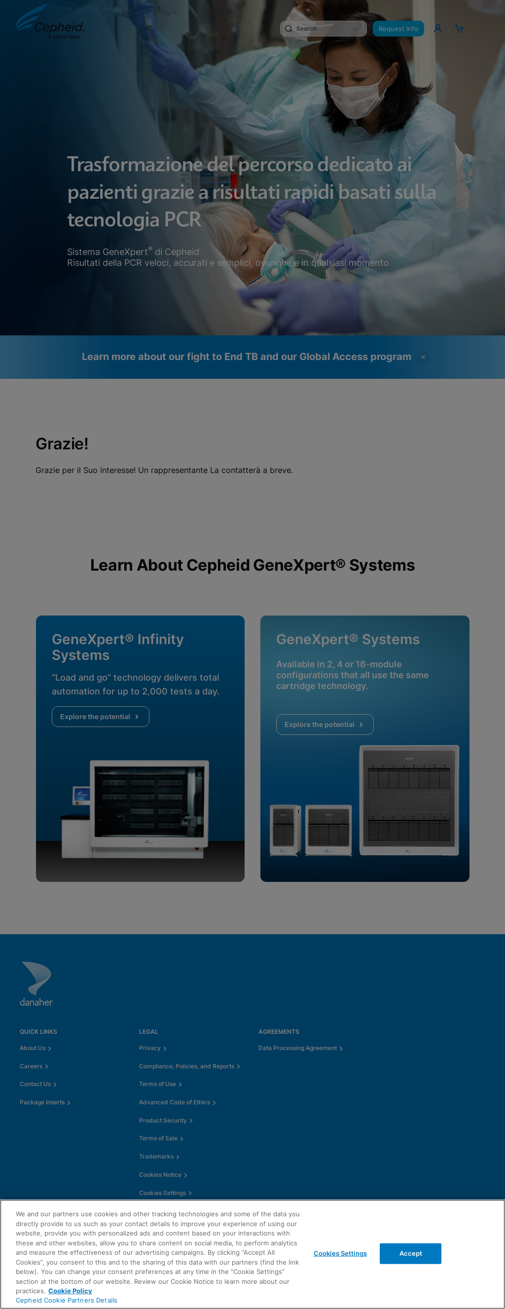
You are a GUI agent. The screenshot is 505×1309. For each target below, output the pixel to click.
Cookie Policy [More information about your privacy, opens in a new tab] (70, 1291)
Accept (411, 1253)
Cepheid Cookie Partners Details (66, 1300)
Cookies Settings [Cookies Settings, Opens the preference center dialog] (340, 1253)
